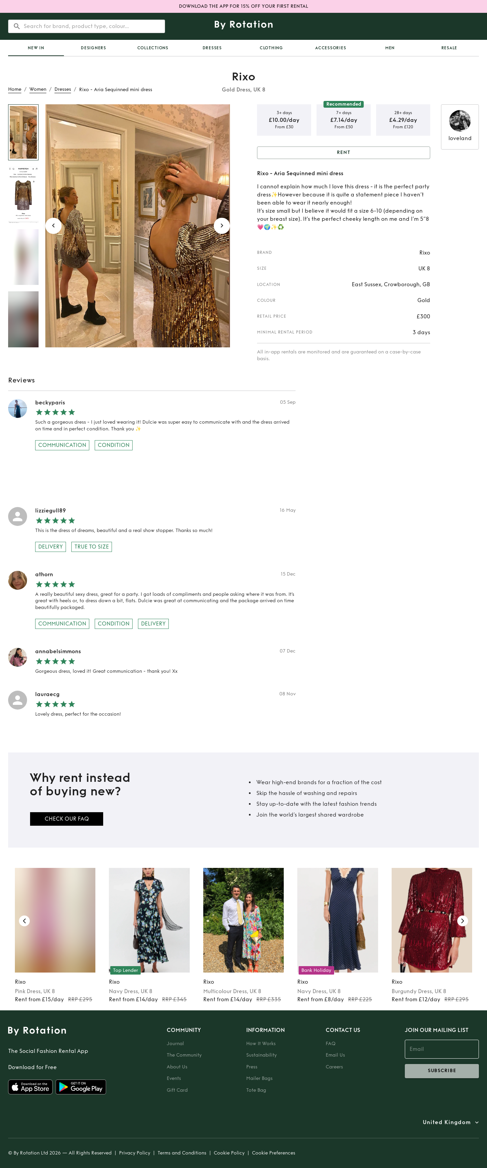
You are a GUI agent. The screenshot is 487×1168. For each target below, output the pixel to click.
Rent (343, 153)
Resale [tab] (449, 48)
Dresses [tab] (212, 48)
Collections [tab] (152, 48)
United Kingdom (447, 1122)
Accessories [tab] (330, 48)
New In (36, 48)
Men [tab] (390, 48)
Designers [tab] (93, 48)
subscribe (442, 1071)
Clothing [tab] (271, 48)
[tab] (36, 48)
